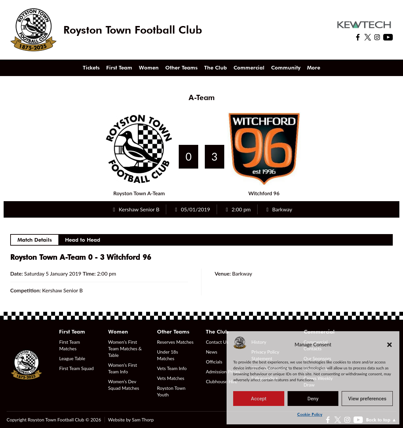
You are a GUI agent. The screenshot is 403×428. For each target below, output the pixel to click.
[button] (389, 344)
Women (149, 68)
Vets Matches (170, 378)
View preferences (367, 399)
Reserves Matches (175, 342)
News (211, 352)
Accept (258, 399)
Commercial (248, 68)
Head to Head (82, 240)
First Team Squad (76, 368)
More (313, 68)
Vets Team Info (172, 368)
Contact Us (217, 342)
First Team (119, 68)
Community (285, 68)
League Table (72, 358)
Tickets (91, 68)
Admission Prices (223, 371)
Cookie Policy (309, 414)
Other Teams (181, 68)
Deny (313, 399)
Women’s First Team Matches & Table (125, 348)
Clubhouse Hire (221, 381)
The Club (215, 68)
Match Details (34, 240)
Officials (214, 361)
